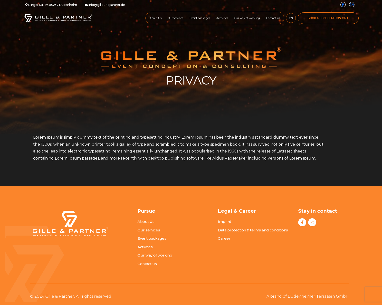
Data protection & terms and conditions (253, 230)
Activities (222, 18)
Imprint (224, 221)
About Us (156, 18)
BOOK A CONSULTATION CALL (328, 18)
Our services (175, 18)
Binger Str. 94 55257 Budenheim (51, 5)
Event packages (200, 18)
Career (224, 238)
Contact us (273, 18)
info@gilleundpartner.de (105, 5)
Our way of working (247, 18)
